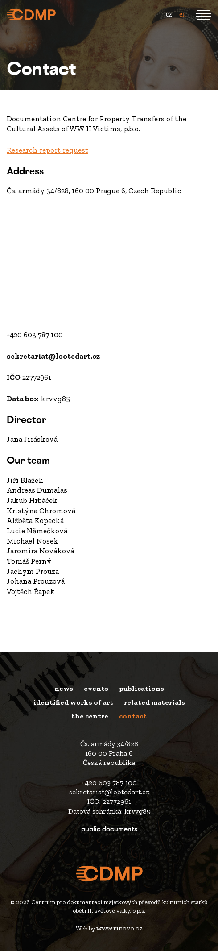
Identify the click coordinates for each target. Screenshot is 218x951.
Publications (141, 688)
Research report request (47, 149)
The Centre (89, 716)
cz (169, 14)
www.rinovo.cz (119, 928)
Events (96, 688)
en (182, 14)
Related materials (154, 702)
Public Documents (109, 829)
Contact (133, 716)
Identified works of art (73, 702)
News (63, 688)
